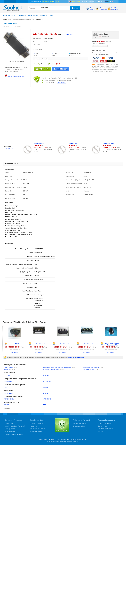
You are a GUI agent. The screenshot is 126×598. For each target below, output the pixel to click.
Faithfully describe (10, 428)
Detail (25, 67)
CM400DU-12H (73, 143)
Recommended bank (79, 426)
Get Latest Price (68, 34)
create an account (47, 1)
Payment (57, 439)
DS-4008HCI (8, 381)
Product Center (22, 15)
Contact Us (79, 439)
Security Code (102, 426)
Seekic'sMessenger (114, 8)
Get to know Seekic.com (37, 428)
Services (51, 439)
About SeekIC (43, 439)
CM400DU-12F (39, 143)
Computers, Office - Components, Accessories (59, 367)
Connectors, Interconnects (53, 369)
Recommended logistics (80, 423)
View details (14, 352)
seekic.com (12, 7)
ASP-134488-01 (9, 399)
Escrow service (9, 423)
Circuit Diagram (33, 15)
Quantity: (37, 64)
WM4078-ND (47, 399)
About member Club (36, 431)
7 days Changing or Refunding (14, 434)
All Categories (16, 19)
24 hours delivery (10, 431)
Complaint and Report (104, 423)
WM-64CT (46, 375)
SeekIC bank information (105, 428)
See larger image (16, 61)
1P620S (45, 393)
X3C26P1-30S (8, 393)
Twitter (110, 1)
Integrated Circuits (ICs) (27, 19)
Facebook (106, 1)
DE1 (44, 405)
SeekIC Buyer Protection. (76, 357)
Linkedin (108, 1)
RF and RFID (10, 369)
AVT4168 (6, 405)
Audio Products (10, 367)
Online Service (76, 1)
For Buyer (11, 15)
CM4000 (16, 343)
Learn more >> (61, 82)
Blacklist (100, 431)
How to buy (33, 426)
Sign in (57, 1)
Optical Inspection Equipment (93, 367)
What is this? (10, 148)
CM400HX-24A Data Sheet (14, 76)
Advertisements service (68, 439)
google (112, 1)
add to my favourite (100, 46)
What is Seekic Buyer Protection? (15, 426)
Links (85, 439)
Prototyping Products (91, 369)
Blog (51, 15)
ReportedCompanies (103, 8)
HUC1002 (7, 375)
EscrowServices (92, 8)
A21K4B (45, 387)
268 (100, 36)
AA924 (6, 387)
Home (5, 15)
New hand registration (36, 423)
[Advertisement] (26, 113)
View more (7, 408)
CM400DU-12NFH (108, 143)
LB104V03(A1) (47, 381)
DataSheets (44, 15)
